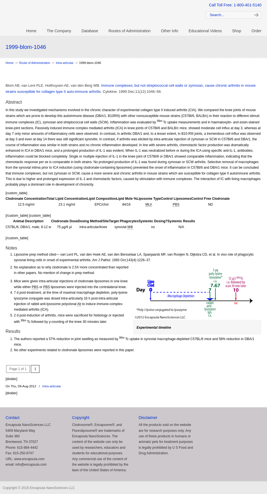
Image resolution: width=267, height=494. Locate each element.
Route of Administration (34, 62)
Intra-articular (65, 62)
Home (10, 62)
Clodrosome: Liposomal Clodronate (97, 14)
